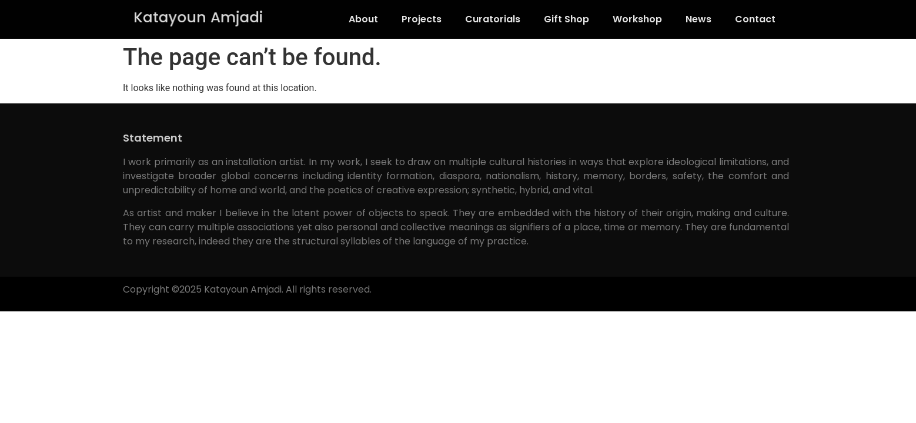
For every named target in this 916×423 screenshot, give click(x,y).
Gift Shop (566, 19)
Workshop (637, 19)
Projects (422, 19)
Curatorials (492, 19)
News (698, 19)
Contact (755, 19)
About (363, 19)
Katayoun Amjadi (198, 18)
